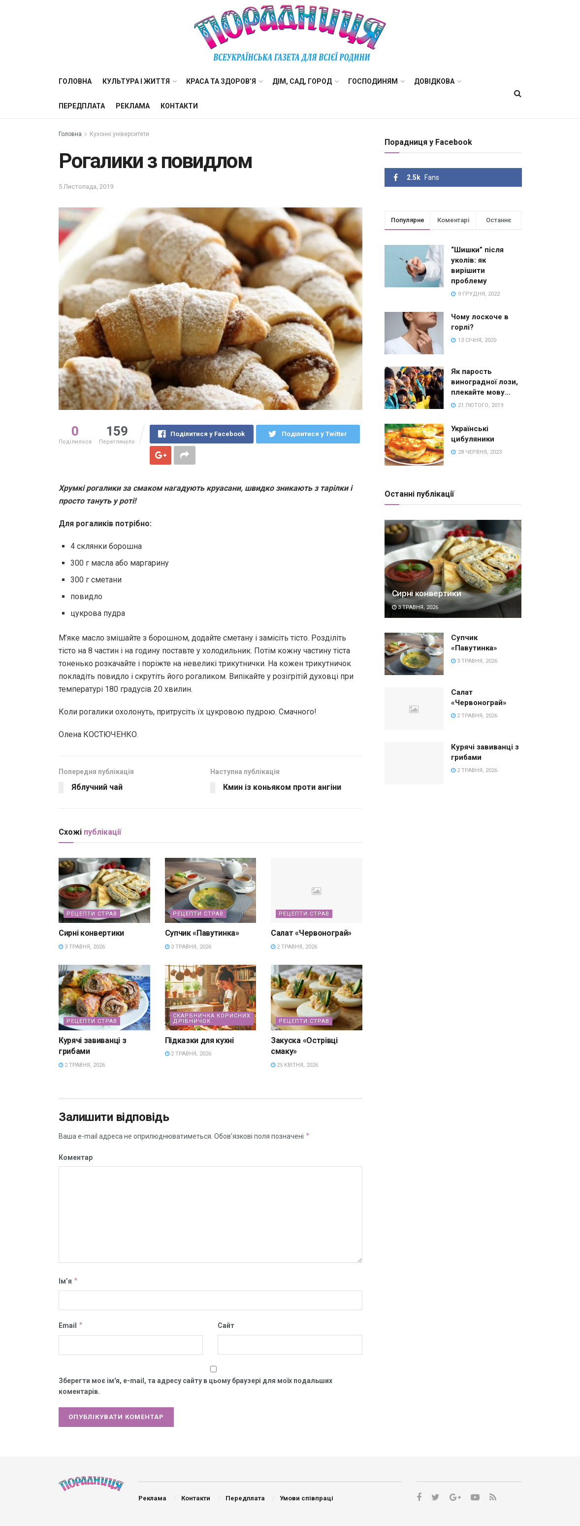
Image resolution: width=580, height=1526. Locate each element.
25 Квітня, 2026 (294, 1065)
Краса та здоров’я (221, 81)
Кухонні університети (119, 134)
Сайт (226, 1325)
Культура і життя (136, 81)
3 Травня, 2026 (82, 947)
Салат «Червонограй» (311, 933)
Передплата (82, 106)
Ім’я (68, 1281)
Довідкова (434, 81)
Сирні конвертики (91, 933)
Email (71, 1325)
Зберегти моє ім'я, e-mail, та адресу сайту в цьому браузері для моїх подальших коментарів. (195, 1386)
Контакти (179, 106)
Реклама (133, 106)
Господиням (373, 81)
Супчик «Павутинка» (202, 933)
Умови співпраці (306, 1498)
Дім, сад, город (302, 81)
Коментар (76, 1157)
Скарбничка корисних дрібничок (212, 1018)
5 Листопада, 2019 (86, 186)
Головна (75, 81)
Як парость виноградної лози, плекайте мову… (484, 382)
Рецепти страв (91, 914)
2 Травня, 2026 (294, 947)
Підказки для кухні (199, 1040)
